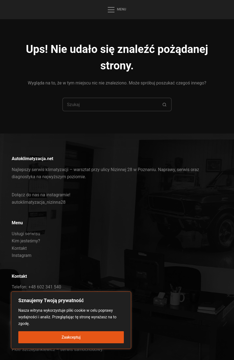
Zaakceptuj (71, 337)
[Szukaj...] (110, 104)
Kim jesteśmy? (26, 240)
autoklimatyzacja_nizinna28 (39, 202)
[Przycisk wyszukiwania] (165, 104)
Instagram (21, 255)
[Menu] (117, 9)
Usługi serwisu (26, 233)
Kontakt (19, 248)
